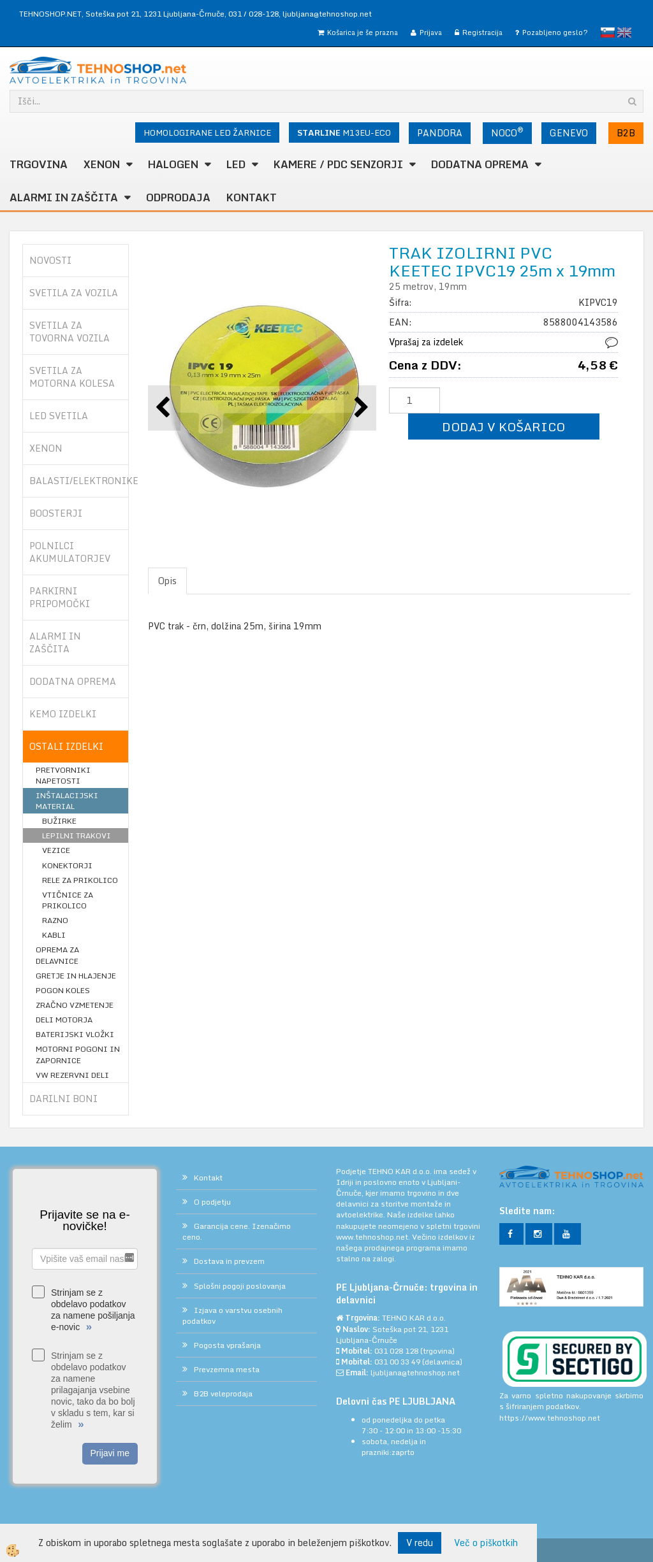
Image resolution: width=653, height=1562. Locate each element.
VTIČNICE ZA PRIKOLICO (67, 900)
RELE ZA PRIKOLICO (80, 880)
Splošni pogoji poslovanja (240, 1286)
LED (236, 164)
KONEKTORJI (67, 865)
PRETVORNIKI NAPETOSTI (63, 775)
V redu (419, 1542)
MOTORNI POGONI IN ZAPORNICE (78, 1054)
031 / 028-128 (253, 14)
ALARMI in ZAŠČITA (64, 197)
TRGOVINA (39, 164)
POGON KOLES (63, 990)
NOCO (507, 132)
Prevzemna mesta (227, 1369)
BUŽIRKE (59, 821)
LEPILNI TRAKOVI (76, 835)
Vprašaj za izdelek (426, 341)
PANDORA (439, 132)
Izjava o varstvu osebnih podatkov (232, 1315)
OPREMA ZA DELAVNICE (57, 954)
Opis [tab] (167, 580)
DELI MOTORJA (64, 1020)
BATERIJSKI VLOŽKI (75, 1034)
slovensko (608, 32)
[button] (360, 408)
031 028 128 (396, 1351)
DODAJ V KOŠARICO (503, 426)
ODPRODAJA (178, 197)
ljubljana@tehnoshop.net (327, 14)
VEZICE (56, 850)
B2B (626, 132)
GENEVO (569, 132)
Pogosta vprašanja (227, 1345)
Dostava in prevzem (229, 1261)
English (624, 32)
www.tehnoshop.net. (374, 1237)
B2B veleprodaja (223, 1393)
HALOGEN (173, 164)
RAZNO (55, 920)
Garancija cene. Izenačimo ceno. (236, 1231)
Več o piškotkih (486, 1543)
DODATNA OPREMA (480, 164)
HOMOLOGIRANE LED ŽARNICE (207, 132)
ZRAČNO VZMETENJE (75, 1005)
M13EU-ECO (344, 132)
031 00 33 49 (397, 1362)
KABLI (54, 935)
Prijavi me (110, 1453)
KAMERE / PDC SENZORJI (338, 164)
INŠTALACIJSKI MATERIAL (67, 800)
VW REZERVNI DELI (72, 1075)
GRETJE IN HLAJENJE (76, 976)
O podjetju (212, 1202)
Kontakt (251, 197)
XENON (102, 164)
